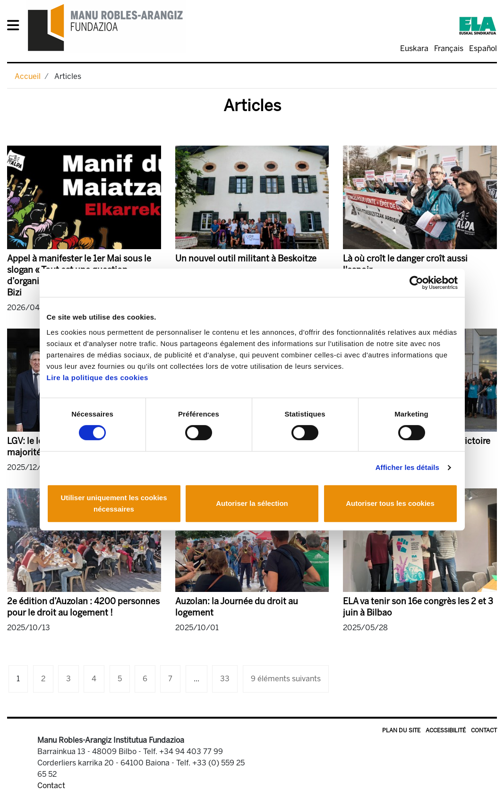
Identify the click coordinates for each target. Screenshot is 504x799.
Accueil (28, 76)
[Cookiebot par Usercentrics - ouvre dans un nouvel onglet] (416, 283)
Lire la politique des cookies (97, 377)
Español (483, 48)
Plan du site (401, 730)
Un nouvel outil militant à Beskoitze (245, 258)
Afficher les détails (407, 467)
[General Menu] (16, 27)
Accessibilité (446, 730)
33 (225, 678)
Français (448, 48)
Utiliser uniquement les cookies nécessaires (113, 503)
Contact (484, 730)
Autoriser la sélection (252, 503)
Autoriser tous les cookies (390, 503)
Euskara (414, 48)
